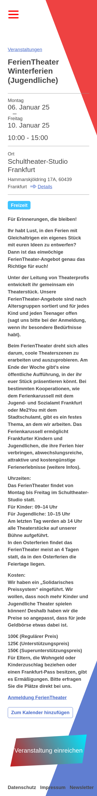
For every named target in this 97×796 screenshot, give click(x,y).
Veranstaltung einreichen (48, 750)
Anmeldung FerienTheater (37, 697)
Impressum (52, 787)
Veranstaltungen (25, 49)
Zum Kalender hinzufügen (40, 712)
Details (45, 186)
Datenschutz (22, 787)
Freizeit (19, 205)
